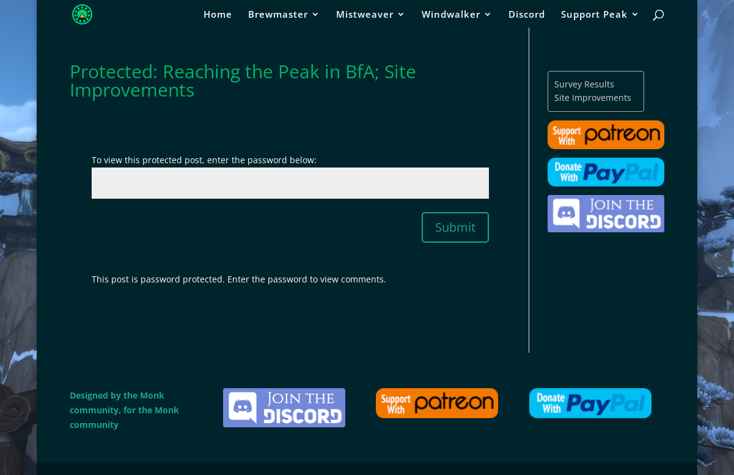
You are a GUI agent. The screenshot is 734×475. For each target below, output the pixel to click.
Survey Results (584, 84)
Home (218, 15)
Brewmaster (278, 15)
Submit (455, 227)
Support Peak (594, 15)
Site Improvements (592, 97)
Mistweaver (365, 15)
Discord (526, 15)
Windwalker (451, 15)
